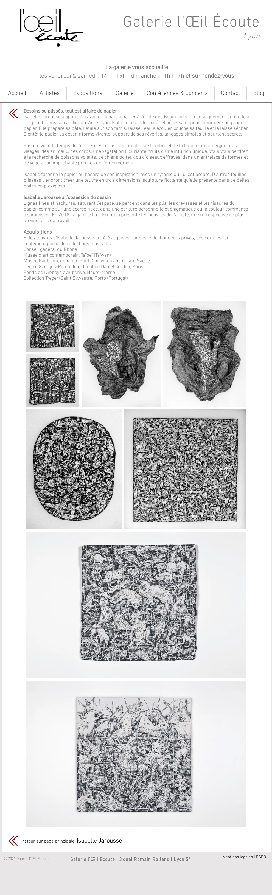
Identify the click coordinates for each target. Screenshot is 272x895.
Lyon (251, 36)
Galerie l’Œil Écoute (191, 22)
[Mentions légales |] (238, 857)
